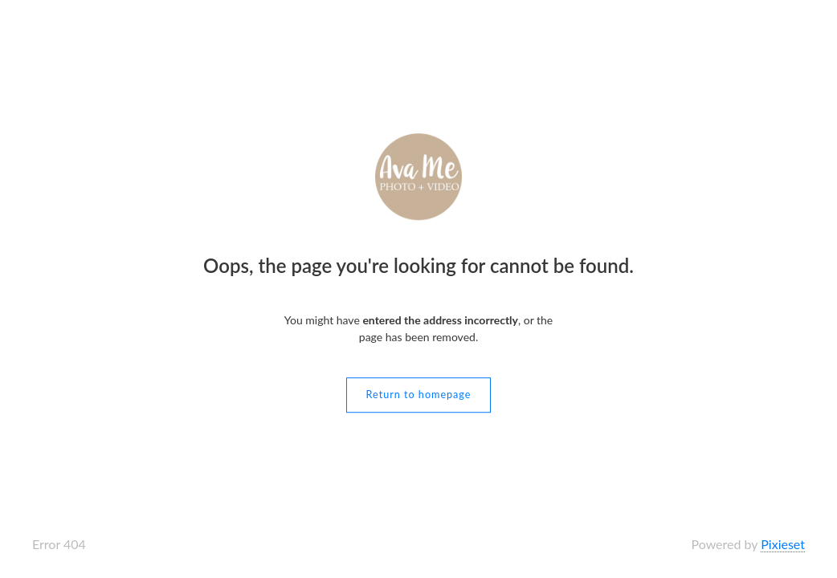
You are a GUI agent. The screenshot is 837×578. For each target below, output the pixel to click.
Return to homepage (419, 395)
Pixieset (783, 544)
